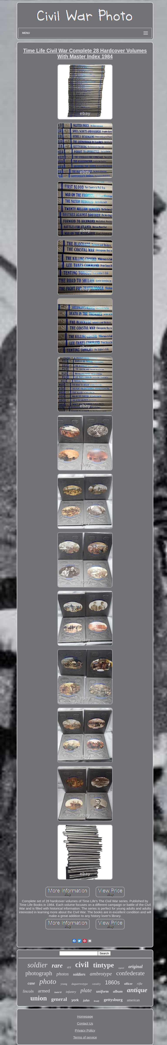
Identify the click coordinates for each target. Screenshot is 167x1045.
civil (82, 964)
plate (86, 990)
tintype (103, 965)
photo (47, 981)
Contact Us (85, 1023)
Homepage (85, 1016)
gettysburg (113, 999)
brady (97, 1001)
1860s (112, 982)
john (86, 1000)
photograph (38, 973)
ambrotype (101, 974)
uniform (102, 991)
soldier (37, 965)
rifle (139, 983)
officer (128, 983)
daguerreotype (79, 983)
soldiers (79, 974)
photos (63, 974)
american (133, 1000)
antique (137, 989)
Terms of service (85, 1037)
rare (57, 965)
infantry (71, 991)
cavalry (96, 983)
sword (58, 992)
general (59, 999)
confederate (130, 973)
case (31, 983)
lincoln (28, 991)
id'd (69, 967)
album (118, 991)
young (63, 983)
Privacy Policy (85, 1030)
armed (44, 990)
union (38, 998)
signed (121, 968)
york (75, 1000)
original (135, 966)
